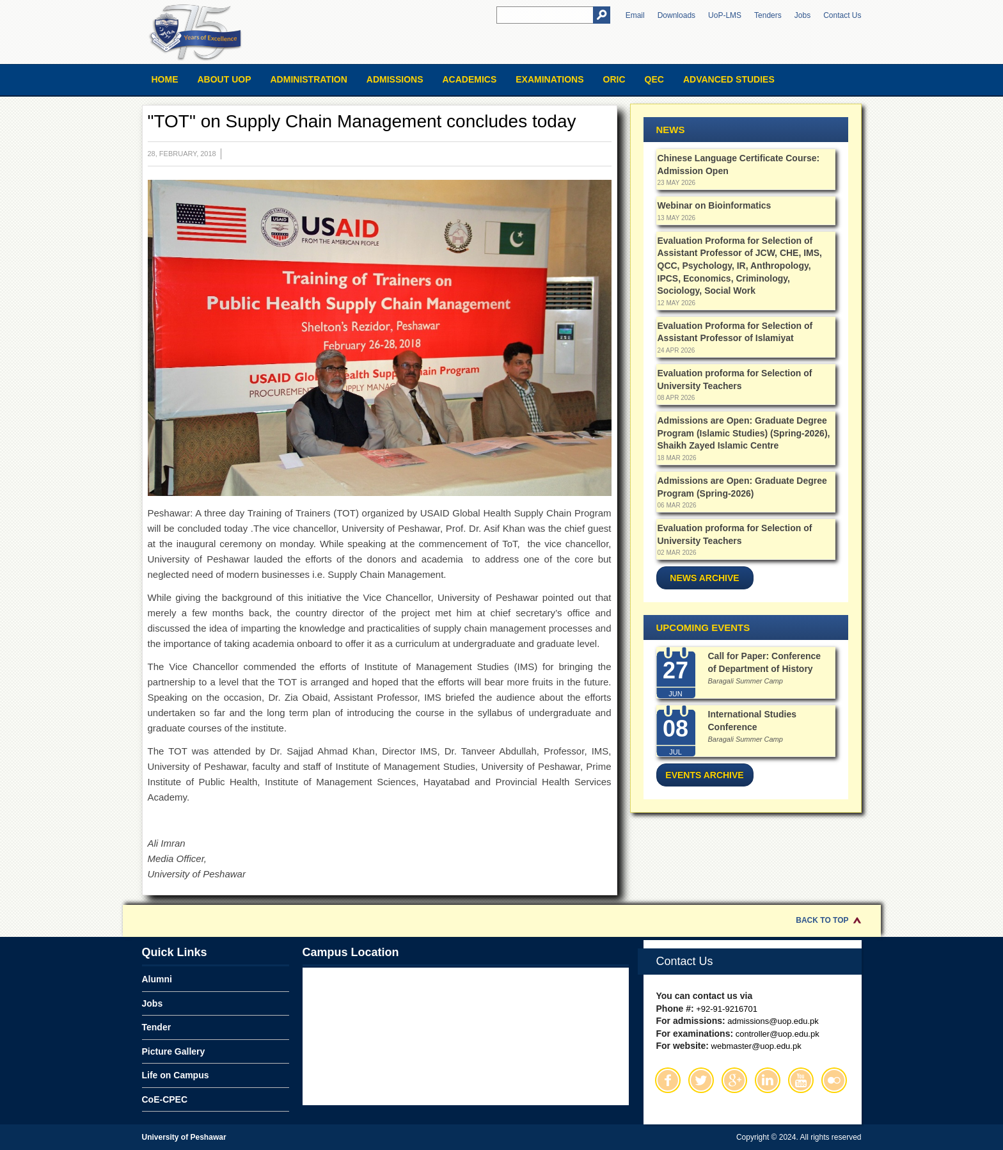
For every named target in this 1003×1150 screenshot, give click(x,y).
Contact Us (842, 15)
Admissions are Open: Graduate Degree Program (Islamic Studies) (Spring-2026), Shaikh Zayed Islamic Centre (744, 433)
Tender (156, 1027)
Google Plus (734, 1080)
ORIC (614, 79)
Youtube (800, 1080)
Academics (469, 79)
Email (635, 15)
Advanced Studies (729, 79)
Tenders (768, 15)
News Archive (704, 578)
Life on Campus (175, 1075)
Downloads (676, 15)
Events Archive (704, 775)
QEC (654, 79)
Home (165, 79)
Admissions (395, 79)
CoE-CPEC (165, 1099)
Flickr (834, 1080)
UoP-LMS (724, 15)
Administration (309, 79)
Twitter (701, 1080)
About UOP (224, 79)
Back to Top (822, 920)
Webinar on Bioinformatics (714, 205)
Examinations (549, 79)
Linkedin (767, 1080)
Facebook (667, 1080)
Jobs (802, 15)
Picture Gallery (173, 1051)
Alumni (157, 979)
